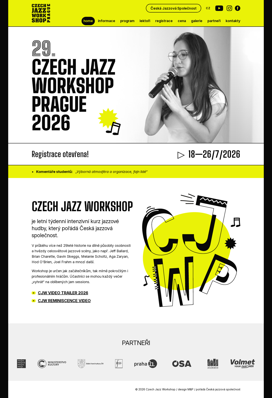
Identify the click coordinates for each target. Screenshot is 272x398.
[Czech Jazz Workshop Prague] (41, 13)
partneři (214, 21)
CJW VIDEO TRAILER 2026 (63, 293)
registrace (164, 21)
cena (182, 21)
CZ (208, 8)
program (127, 21)
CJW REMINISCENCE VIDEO (64, 300)
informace (106, 21)
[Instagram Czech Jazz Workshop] (229, 8)
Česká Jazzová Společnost (174, 8)
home (88, 21)
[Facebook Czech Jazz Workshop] (237, 8)
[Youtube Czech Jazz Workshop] (218, 8)
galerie (196, 21)
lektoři (145, 21)
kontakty (233, 21)
